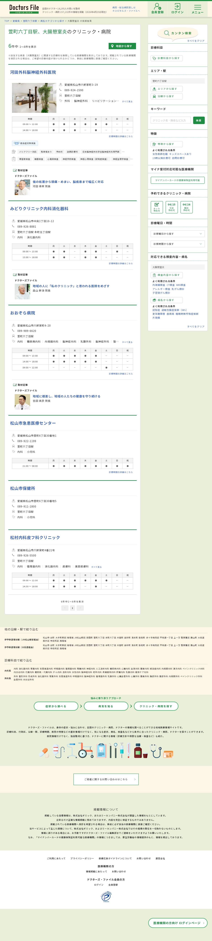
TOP (7, 20)
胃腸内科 (34, 668)
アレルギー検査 (161, 289)
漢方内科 (177, 668)
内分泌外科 (28, 679)
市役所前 (54, 640)
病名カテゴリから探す (52, 20)
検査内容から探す (166, 275)
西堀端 (63, 640)
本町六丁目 (110, 637)
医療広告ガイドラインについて (115, 858)
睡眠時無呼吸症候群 (187, 313)
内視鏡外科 (174, 676)
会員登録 (113, 884)
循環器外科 (101, 676)
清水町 (134, 637)
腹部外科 (163, 676)
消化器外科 (43, 676)
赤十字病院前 (152, 637)
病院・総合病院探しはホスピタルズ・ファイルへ (126, 9)
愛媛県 (16, 20)
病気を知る (106, 706)
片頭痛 (156, 317)
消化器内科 (24, 668)
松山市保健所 (22, 488)
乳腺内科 (130, 672)
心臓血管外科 (123, 676)
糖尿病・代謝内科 (43, 672)
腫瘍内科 (144, 668)
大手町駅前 (60, 637)
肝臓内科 (120, 672)
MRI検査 (181, 285)
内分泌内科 (19, 672)
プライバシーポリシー (82, 858)
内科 (16, 668)
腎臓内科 (81, 668)
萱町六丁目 (99, 637)
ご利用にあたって (56, 858)
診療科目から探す (166, 58)
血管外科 (18, 679)
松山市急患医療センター (33, 423)
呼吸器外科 (78, 676)
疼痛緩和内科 (109, 672)
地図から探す (124, 46)
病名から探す (163, 300)
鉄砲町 (142, 637)
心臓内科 (126, 668)
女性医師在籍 (160, 154)
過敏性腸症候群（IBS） (175, 310)
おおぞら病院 (22, 312)
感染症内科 (155, 668)
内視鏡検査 (159, 285)
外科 (16, 676)
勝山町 (194, 637)
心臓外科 (135, 676)
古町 (52, 637)
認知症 (156, 310)
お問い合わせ (144, 858)
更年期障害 (159, 313)
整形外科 (23, 676)
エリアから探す (165, 89)
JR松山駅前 (80, 637)
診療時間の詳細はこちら (121, 136)
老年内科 (97, 672)
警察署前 (185, 637)
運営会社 (160, 858)
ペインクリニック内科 (193, 668)
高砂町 (127, 637)
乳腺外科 (112, 676)
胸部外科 (154, 676)
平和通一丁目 (166, 637)
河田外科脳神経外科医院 (33, 72)
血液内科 (135, 668)
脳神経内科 (86, 672)
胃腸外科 (53, 676)
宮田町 (89, 637)
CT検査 (171, 285)
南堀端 (70, 637)
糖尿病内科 (115, 668)
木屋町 (120, 637)
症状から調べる (56, 706)
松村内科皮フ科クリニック (35, 537)
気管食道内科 (46, 668)
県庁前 (46, 640)
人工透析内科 (102, 668)
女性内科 (76, 672)
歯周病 (170, 313)
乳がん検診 (178, 289)
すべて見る (127, 101)
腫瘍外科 (144, 676)
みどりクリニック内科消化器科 (39, 208)
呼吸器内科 (59, 668)
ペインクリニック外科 (191, 676)
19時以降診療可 (162, 158)
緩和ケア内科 (141, 672)
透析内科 (67, 672)
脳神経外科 (89, 676)
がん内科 (57, 672)
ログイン (99, 884)
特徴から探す (163, 144)
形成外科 (32, 676)
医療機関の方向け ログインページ (177, 923)
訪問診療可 (178, 158)
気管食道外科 (65, 676)
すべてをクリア (196, 41)
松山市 (46, 637)
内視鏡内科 (167, 668)
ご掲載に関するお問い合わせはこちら (106, 779)
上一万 (177, 637)
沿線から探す (163, 96)
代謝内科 (29, 672)
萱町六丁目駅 (30, 20)
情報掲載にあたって (96, 871)
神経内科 (91, 668)
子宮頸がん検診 (161, 292)
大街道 (201, 637)
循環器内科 (70, 668)
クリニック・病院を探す (156, 706)
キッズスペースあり (180, 154)
